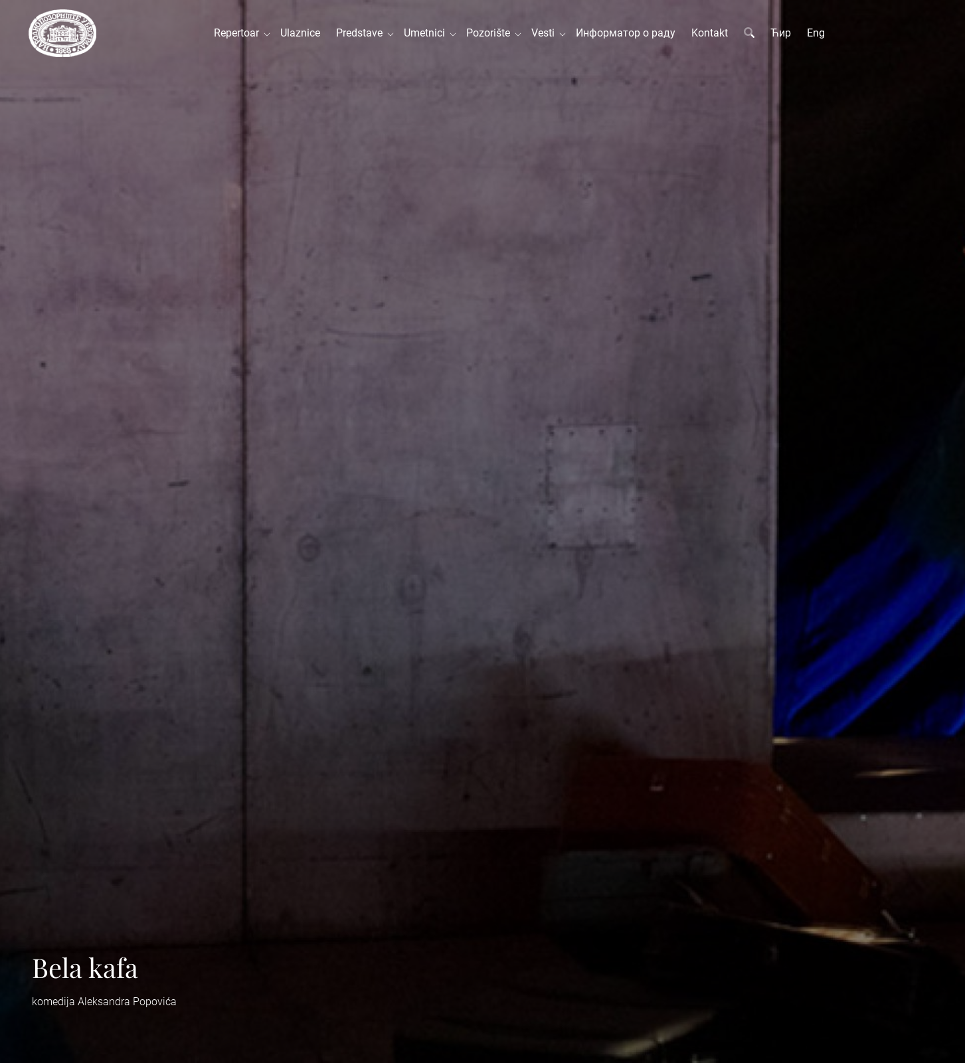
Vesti (545, 33)
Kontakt (709, 33)
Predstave (362, 33)
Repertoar (239, 33)
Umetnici (427, 33)
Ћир (780, 33)
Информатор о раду (625, 33)
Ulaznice (300, 33)
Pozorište (490, 33)
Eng (816, 33)
